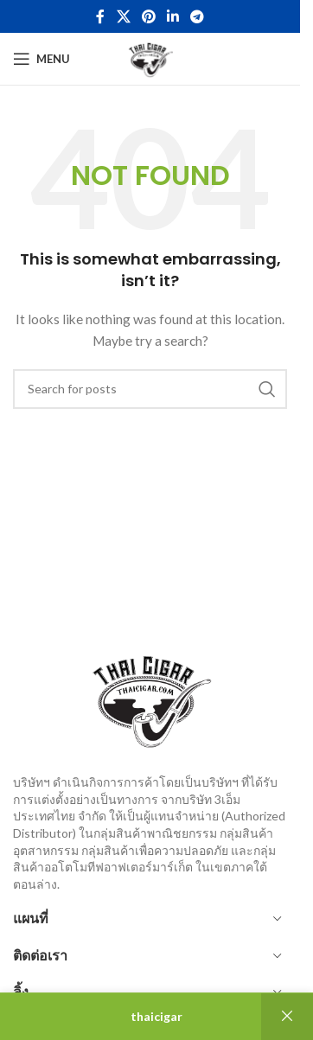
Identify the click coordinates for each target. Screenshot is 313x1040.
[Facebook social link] (100, 16)
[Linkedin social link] (173, 16)
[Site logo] (150, 57)
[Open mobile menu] (41, 58)
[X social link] (123, 16)
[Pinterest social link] (148, 16)
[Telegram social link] (197, 16)
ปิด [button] (287, 1016)
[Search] (150, 389)
